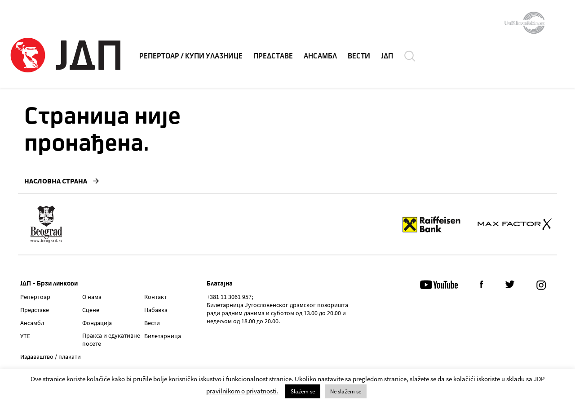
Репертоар (35, 297)
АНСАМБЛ (320, 56)
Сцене (90, 310)
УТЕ (25, 336)
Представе (34, 310)
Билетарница (162, 336)
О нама (92, 297)
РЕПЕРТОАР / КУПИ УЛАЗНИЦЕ (191, 56)
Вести (152, 323)
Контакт (155, 297)
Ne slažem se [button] (345, 391)
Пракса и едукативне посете (111, 339)
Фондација (97, 323)
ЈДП (387, 56)
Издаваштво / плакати (50, 356)
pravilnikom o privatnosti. (242, 391)
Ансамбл (32, 323)
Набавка (156, 310)
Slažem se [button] (303, 391)
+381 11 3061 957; (230, 297)
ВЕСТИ (359, 56)
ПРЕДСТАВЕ (273, 56)
